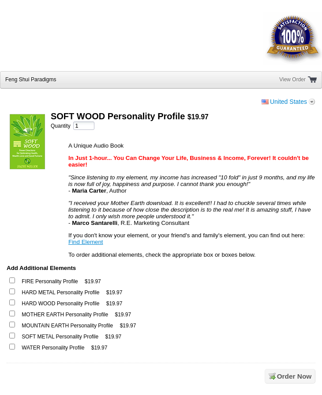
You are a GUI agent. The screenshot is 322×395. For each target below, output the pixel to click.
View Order (292, 79)
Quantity (61, 126)
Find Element (85, 242)
